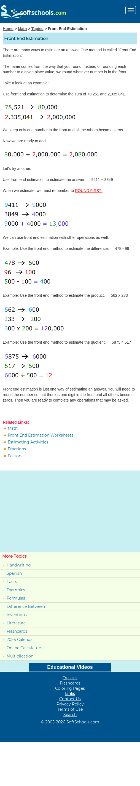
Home (8, 28)
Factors (15, 455)
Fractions (17, 449)
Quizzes (70, 677)
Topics (37, 28)
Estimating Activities (28, 442)
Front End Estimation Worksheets (40, 435)
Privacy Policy (70, 704)
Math (22, 28)
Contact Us (70, 698)
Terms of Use (70, 709)
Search (70, 714)
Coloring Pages (70, 688)
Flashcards (17, 631)
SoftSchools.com (82, 722)
